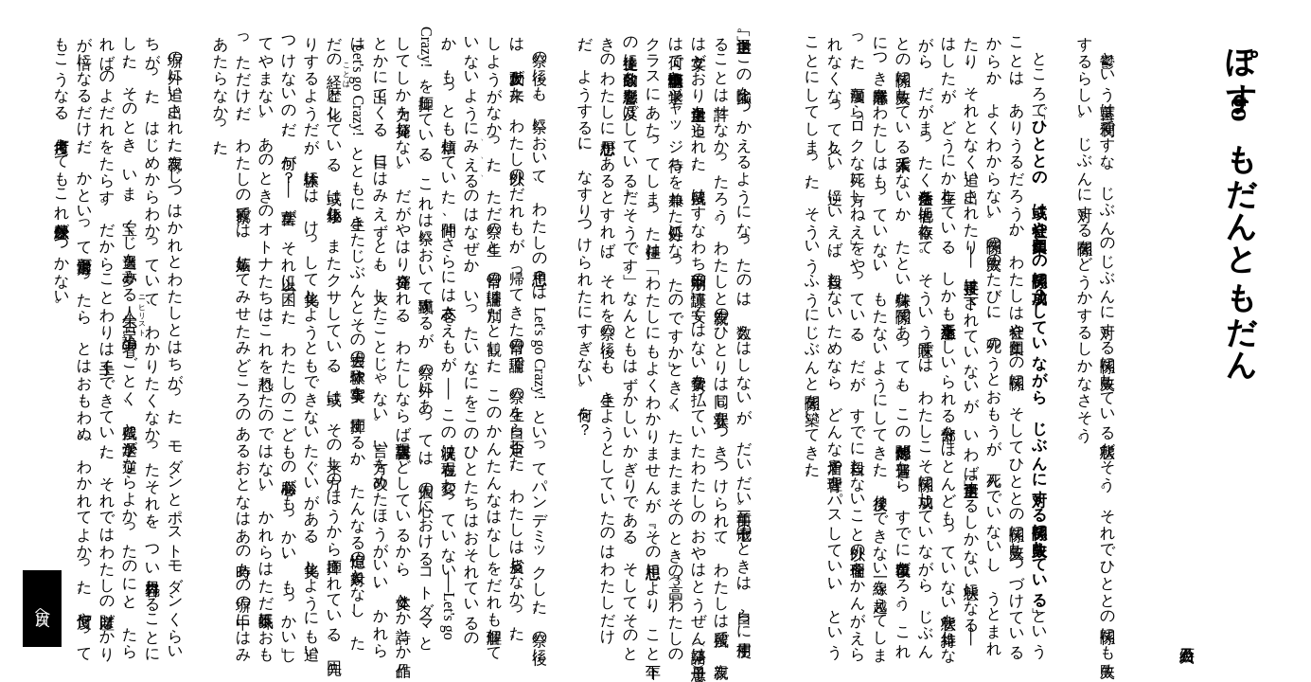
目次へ (43, 609)
